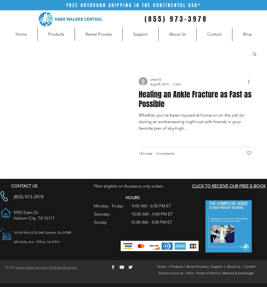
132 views (145, 153)
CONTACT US (24, 186)
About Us (233, 266)
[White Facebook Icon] (113, 267)
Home (161, 266)
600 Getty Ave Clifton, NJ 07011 (37, 242)
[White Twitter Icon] (130, 267)
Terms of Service (208, 273)
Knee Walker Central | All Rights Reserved (46, 267)
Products (176, 266)
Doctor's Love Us (171, 273)
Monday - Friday (109, 205)
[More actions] (250, 81)
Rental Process (197, 266)
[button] (254, 54)
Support (217, 266)
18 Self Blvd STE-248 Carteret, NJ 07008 (42, 232)
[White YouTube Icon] (122, 267)
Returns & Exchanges (238, 273)
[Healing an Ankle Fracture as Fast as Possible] (133, 116)
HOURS (132, 197)
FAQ (190, 273)
